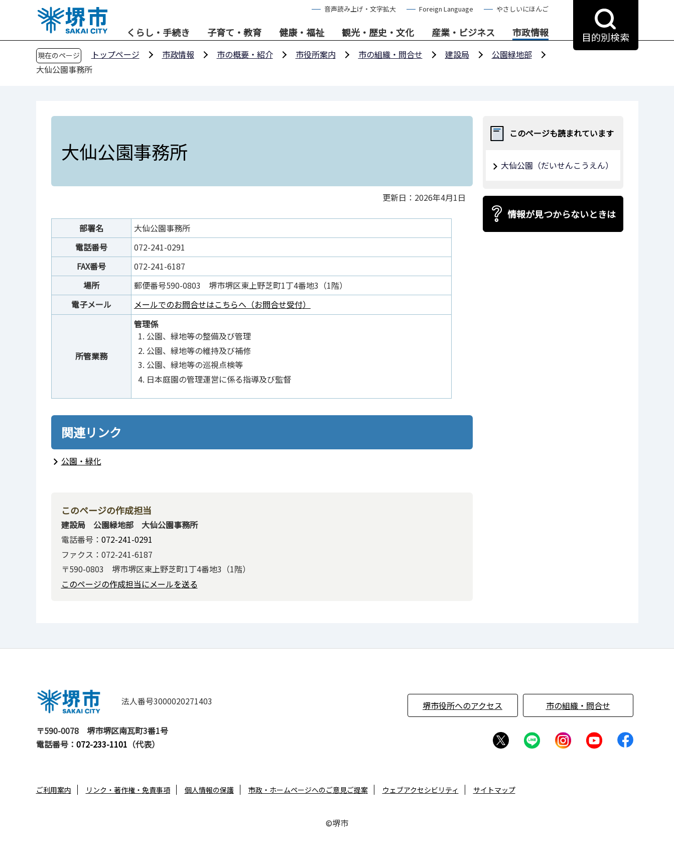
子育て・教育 (234, 33)
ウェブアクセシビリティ (420, 790)
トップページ (115, 54)
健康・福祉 (301, 33)
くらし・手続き (158, 33)
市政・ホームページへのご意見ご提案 (308, 790)
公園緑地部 (512, 54)
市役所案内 (316, 54)
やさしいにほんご (522, 9)
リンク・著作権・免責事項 (128, 790)
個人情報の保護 (209, 790)
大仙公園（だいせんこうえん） (557, 165)
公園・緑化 (81, 461)
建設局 (457, 54)
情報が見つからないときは (561, 213)
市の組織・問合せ (390, 54)
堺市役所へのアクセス (462, 705)
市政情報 (530, 33)
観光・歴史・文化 (378, 33)
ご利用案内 (53, 790)
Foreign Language (446, 9)
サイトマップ (494, 790)
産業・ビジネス (463, 33)
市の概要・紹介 (245, 54)
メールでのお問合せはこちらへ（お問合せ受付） (222, 304)
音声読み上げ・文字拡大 (360, 9)
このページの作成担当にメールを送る (129, 584)
